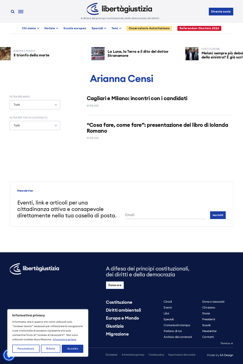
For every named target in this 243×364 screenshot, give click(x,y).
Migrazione (117, 334)
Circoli (168, 301)
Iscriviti (218, 215)
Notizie (49, 28)
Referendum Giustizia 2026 (199, 28)
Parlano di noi (172, 331)
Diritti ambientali (123, 310)
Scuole (206, 325)
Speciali (97, 28)
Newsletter (209, 331)
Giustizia (115, 326)
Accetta (72, 348)
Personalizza (26, 348)
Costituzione (119, 302)
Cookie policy (156, 355)
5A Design (220, 355)
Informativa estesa (64, 339)
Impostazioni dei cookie (181, 355)
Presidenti (208, 319)
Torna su (226, 343)
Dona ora (114, 285)
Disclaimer (111, 355)
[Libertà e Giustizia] (119, 9)
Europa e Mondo (122, 318)
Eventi (168, 307)
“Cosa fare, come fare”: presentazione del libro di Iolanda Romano (157, 128)
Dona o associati (213, 301)
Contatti (208, 337)
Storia (206, 313)
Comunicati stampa (177, 325)
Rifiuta (50, 348)
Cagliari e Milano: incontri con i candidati (137, 98)
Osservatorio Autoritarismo (149, 28)
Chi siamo (29, 28)
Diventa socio (221, 11)
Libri (166, 313)
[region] (47, 333)
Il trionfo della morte (36, 55)
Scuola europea (74, 28)
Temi (114, 28)
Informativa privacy (133, 355)
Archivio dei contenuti (178, 337)
